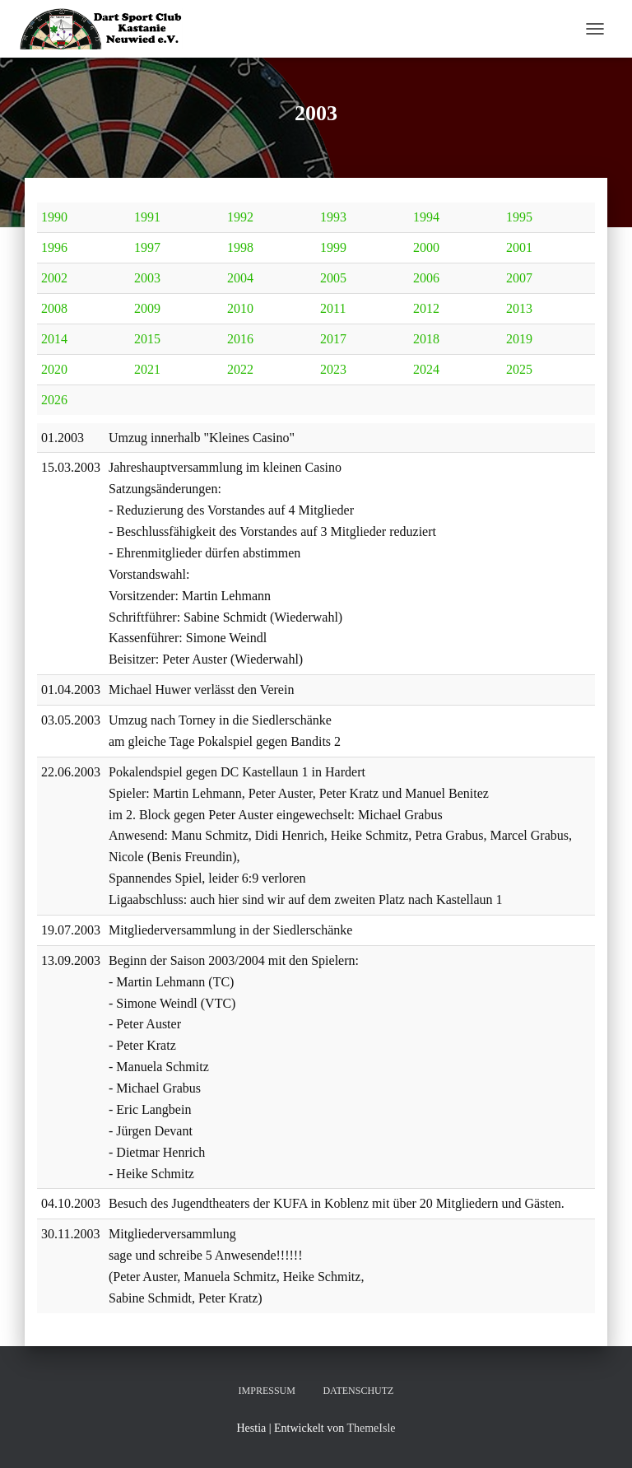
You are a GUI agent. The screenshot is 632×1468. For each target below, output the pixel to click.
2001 (519, 247)
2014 (54, 339)
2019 (519, 339)
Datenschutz (358, 1390)
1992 (240, 217)
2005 (333, 278)
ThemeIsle (370, 1428)
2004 (240, 278)
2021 (147, 369)
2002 (54, 278)
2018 (426, 339)
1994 (426, 217)
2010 (240, 308)
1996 (54, 247)
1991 (147, 217)
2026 (54, 400)
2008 (54, 308)
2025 (519, 369)
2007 (519, 278)
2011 (333, 308)
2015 (147, 339)
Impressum (267, 1390)
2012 (426, 308)
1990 (54, 217)
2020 (54, 369)
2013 (519, 308)
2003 (147, 278)
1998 (240, 247)
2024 (426, 369)
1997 (147, 247)
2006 (426, 278)
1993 (333, 217)
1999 (333, 247)
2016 (240, 339)
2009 (147, 308)
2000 (426, 247)
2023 (333, 369)
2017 (333, 339)
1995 (519, 217)
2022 (240, 369)
